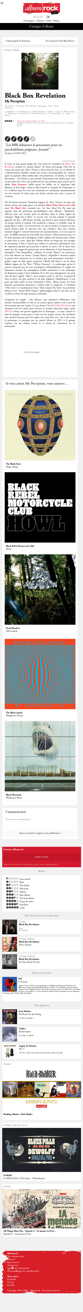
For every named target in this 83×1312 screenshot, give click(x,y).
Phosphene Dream (14, 715)
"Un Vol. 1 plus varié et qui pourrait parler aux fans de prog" (41, 1053)
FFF (20, 978)
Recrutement (13, 1262)
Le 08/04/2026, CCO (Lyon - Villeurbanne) (24, 1178)
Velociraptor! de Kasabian (18, 40)
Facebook (11, 1279)
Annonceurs (12, 1265)
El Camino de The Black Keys (60, 40)
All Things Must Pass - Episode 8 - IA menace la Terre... (29, 1231)
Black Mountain (13, 794)
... (4, 1117)
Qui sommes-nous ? (16, 1256)
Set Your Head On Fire (29, 962)
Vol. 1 (21, 1048)
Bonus (56, 20)
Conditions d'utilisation (18, 1268)
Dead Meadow (13, 628)
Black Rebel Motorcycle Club (20, 546)
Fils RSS (11, 1285)
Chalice (22, 1028)
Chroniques (29, 20)
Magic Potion (12, 466)
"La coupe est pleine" (26, 1035)
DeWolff (7, 1175)
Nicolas (8, 153)
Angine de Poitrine (27, 1046)
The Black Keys (13, 464)
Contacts (11, 1259)
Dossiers (40, 20)
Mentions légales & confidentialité (23, 1271)
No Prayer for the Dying (30, 1014)
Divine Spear (25, 1031)
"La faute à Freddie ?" (26, 1018)
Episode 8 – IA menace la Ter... (18, 1234)
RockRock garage (23, 929)
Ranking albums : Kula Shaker (18, 1114)
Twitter (10, 1282)
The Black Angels (14, 712)
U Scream (22, 981)
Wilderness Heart (14, 797)
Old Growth (11, 631)
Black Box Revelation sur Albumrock (42, 915)
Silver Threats (25, 944)
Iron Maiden (25, 1011)
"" (42, 989)
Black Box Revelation (35, 95)
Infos (49, 20)
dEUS (7, 311)
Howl (8, 549)
